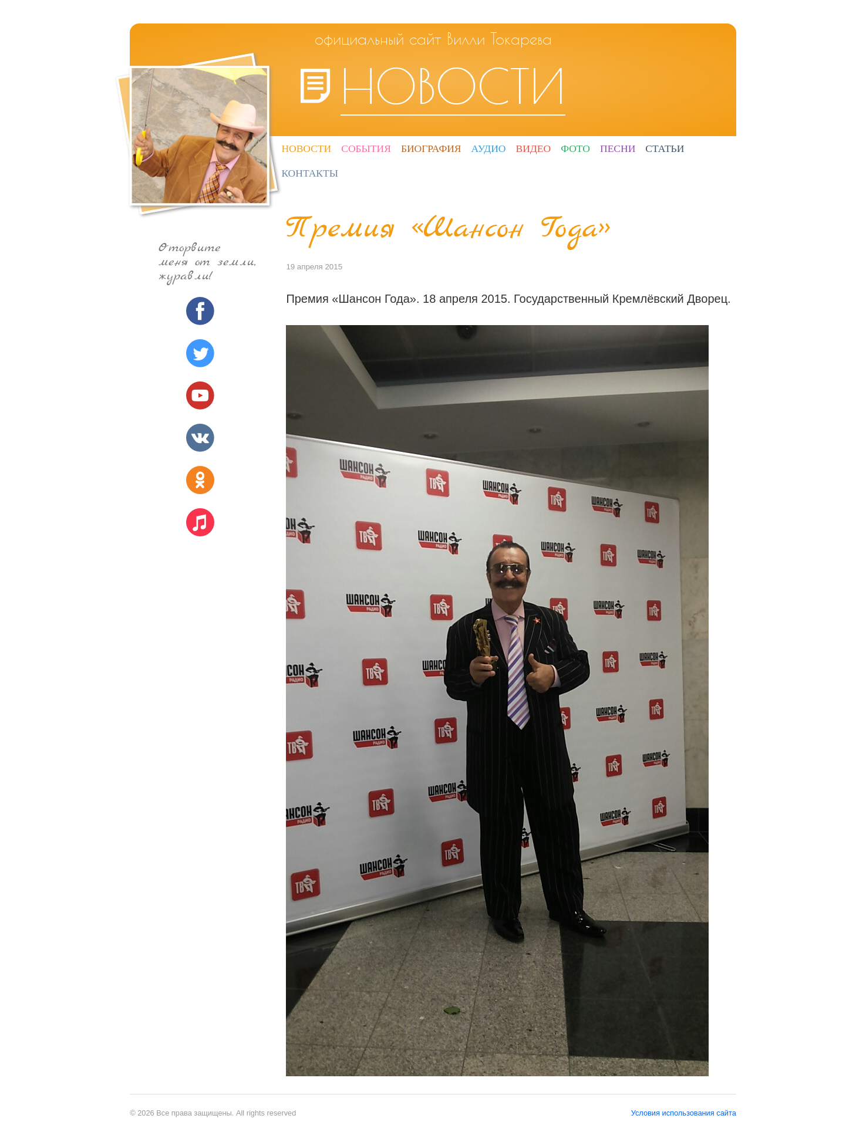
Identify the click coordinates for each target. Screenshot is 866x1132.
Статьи (664, 148)
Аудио (488, 148)
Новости (306, 148)
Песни (617, 148)
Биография (431, 148)
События (366, 148)
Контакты (309, 173)
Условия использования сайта (683, 1113)
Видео (533, 148)
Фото (575, 148)
